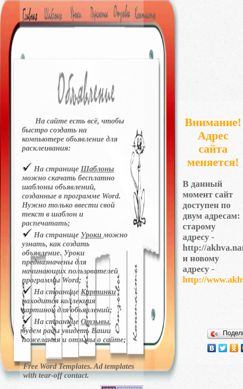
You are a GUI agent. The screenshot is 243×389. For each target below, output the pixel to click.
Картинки (98, 291)
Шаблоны (97, 168)
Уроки (92, 234)
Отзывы (95, 321)
